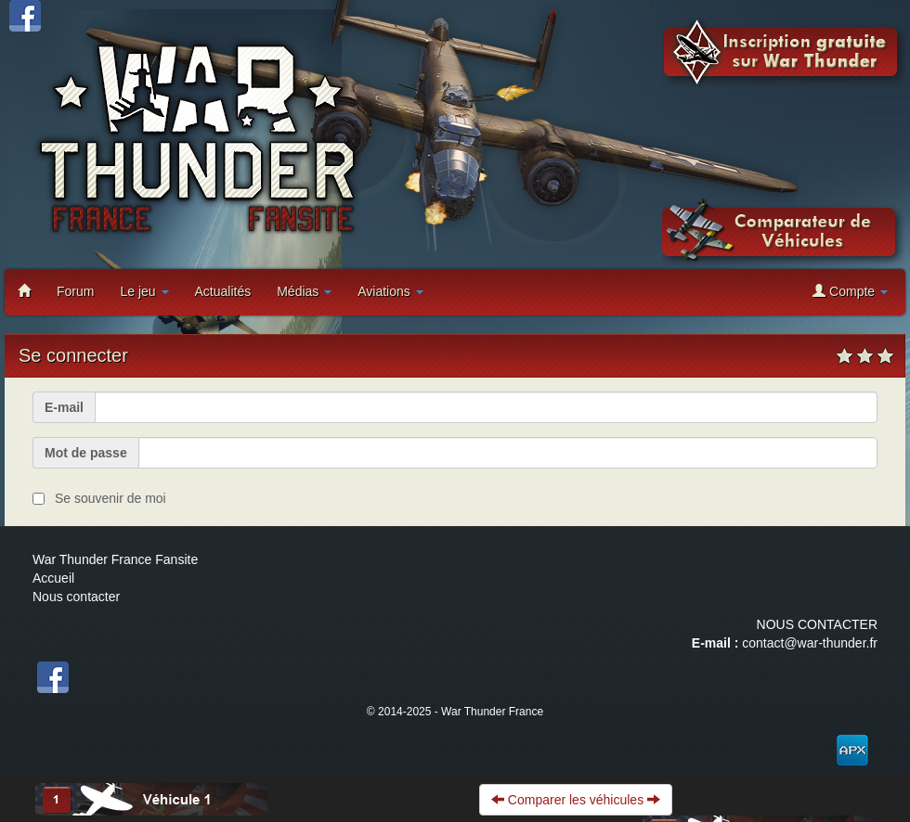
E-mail (64, 407)
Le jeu (144, 291)
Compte (850, 291)
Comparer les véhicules (575, 799)
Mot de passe (86, 452)
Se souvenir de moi (110, 498)
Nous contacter (76, 596)
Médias (304, 291)
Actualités (223, 291)
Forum (75, 291)
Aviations (390, 291)
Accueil (53, 578)
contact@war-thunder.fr (810, 643)
